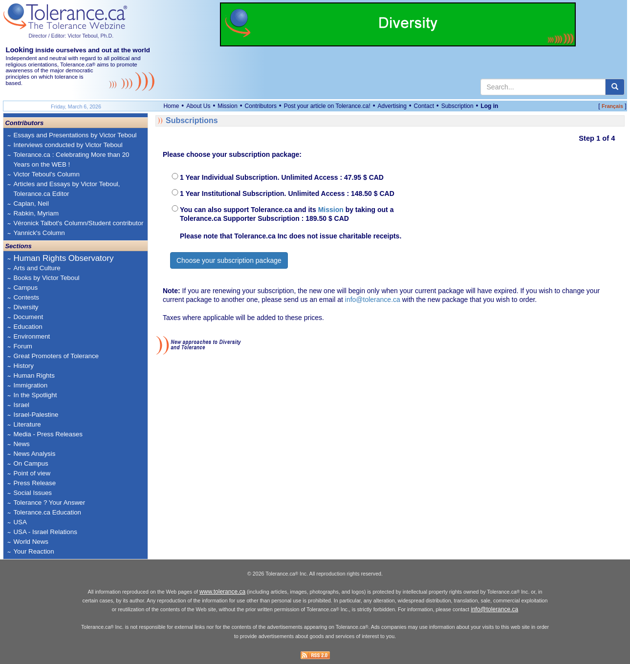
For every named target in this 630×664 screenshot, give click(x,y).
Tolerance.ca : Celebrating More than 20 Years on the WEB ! (71, 159)
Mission (227, 106)
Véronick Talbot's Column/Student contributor (78, 223)
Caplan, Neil (31, 203)
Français (612, 106)
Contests (26, 297)
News (21, 444)
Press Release (34, 483)
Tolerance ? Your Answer (49, 502)
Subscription (457, 106)
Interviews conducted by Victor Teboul (67, 145)
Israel (21, 404)
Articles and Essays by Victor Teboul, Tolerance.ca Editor (66, 188)
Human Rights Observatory (63, 258)
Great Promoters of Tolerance (56, 356)
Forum (22, 346)
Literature (27, 424)
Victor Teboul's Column (46, 174)
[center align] (615, 87)
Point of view (31, 473)
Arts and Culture (36, 268)
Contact (424, 106)
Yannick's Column (39, 232)
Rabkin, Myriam (36, 213)
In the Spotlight (35, 395)
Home (171, 106)
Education (27, 326)
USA (19, 522)
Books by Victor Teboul (46, 277)
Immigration (30, 385)
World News (30, 541)
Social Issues (32, 492)
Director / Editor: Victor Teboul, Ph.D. (70, 36)
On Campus (30, 463)
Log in (489, 106)
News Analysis (34, 453)
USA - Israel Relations (45, 531)
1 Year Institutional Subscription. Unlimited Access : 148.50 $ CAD (287, 193)
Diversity (25, 307)
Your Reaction (33, 551)
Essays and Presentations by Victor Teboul (74, 135)
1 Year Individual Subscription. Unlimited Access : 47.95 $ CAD (282, 177)
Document (28, 317)
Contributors (261, 106)
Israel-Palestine (35, 414)
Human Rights (33, 375)
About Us (198, 106)
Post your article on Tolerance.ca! (327, 106)
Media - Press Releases (47, 434)
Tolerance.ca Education (47, 512)
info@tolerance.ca (372, 299)
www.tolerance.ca (222, 591)
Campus (25, 287)
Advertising (392, 106)
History (23, 365)
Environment (31, 336)
